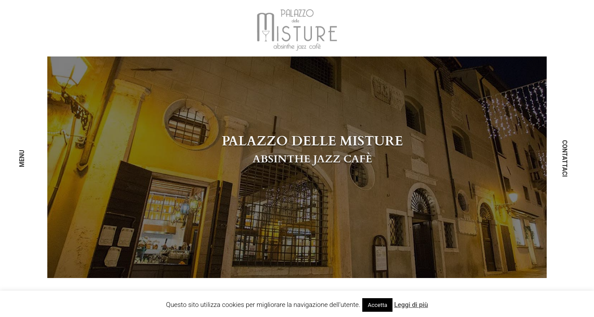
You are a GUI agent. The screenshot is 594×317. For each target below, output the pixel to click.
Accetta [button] (377, 305)
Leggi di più (411, 305)
